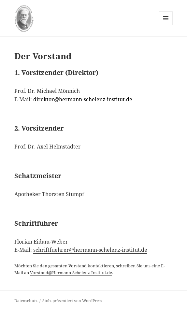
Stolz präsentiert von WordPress (72, 301)
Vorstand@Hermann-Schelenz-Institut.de (71, 273)
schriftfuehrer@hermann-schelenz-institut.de (90, 249)
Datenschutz (25, 301)
